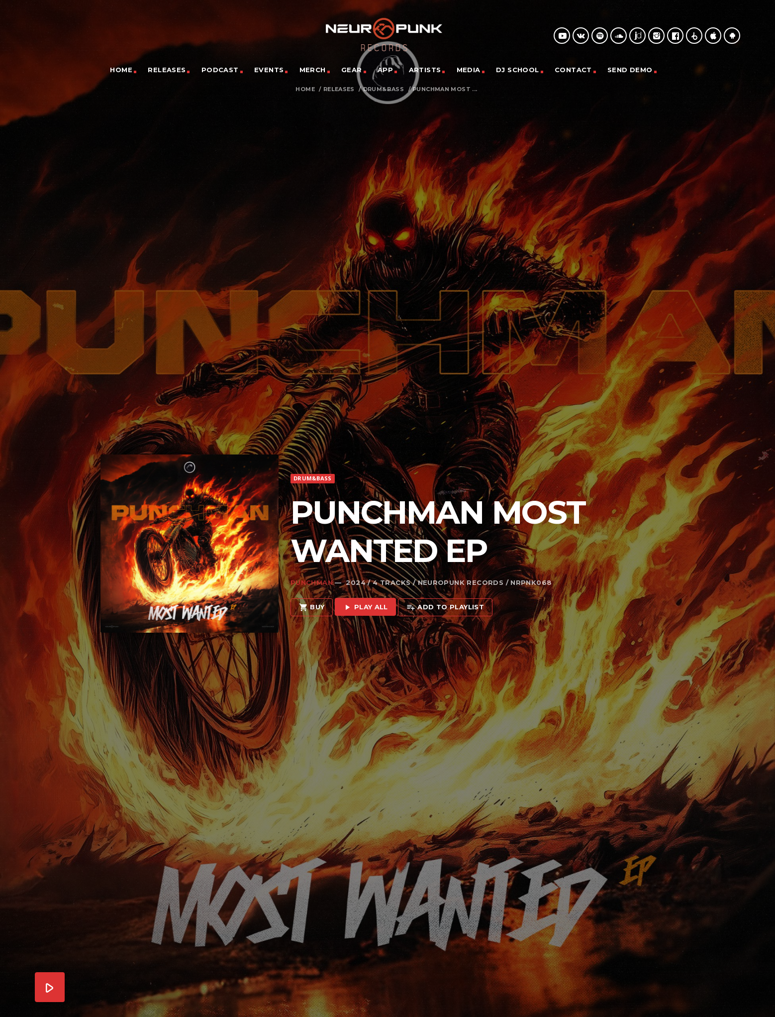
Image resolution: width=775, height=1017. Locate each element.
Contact (573, 70)
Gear (351, 70)
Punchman (312, 563)
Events (269, 70)
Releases (167, 70)
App (385, 70)
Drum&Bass (383, 89)
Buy (312, 588)
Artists (425, 70)
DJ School (517, 70)
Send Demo (630, 70)
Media (469, 70)
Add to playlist (445, 588)
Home (121, 70)
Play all (365, 588)
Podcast (220, 70)
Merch (312, 70)
